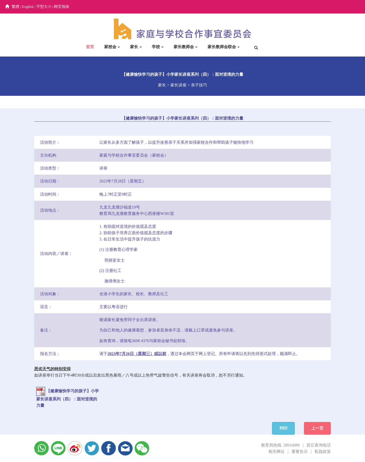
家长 (134, 47)
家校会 (110, 47)
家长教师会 (184, 47)
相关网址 (276, 451)
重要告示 (299, 451)
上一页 (317, 428)
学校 (156, 47)
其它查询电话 (318, 445)
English (28, 7)
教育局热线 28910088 (280, 445)
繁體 (15, 7)
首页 (90, 47)
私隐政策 (323, 451)
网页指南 (61, 7)
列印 (283, 428)
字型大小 (43, 7)
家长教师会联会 (222, 47)
